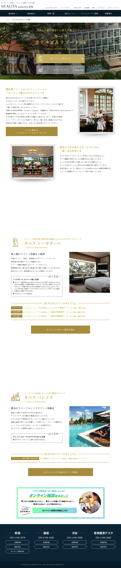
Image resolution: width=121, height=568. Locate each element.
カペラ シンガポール (60, 58)
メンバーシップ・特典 (89, 13)
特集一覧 (50, 13)
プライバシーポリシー (113, 8)
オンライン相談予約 (17, 551)
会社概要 (86, 8)
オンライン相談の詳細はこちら (55, 510)
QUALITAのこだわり (52, 8)
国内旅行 (32, 13)
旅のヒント (70, 13)
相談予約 (17, 547)
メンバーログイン (65, 8)
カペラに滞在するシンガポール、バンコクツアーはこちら (32, 131)
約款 (93, 8)
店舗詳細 (17, 542)
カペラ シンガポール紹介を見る (60, 329)
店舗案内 (108, 13)
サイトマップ (101, 8)
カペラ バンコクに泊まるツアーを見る (60, 472)
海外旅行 (12, 13)
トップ (7, 20)
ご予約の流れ (77, 8)
